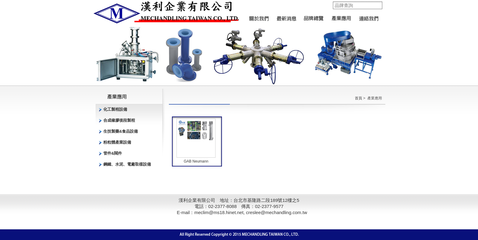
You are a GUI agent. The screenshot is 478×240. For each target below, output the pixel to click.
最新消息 (286, 16)
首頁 (358, 98)
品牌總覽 (313, 16)
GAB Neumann (196, 161)
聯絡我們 (368, 16)
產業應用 (341, 16)
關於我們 (259, 16)
